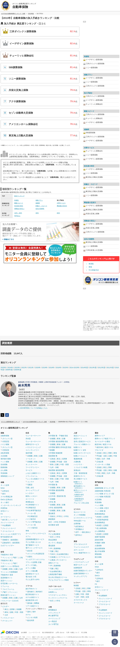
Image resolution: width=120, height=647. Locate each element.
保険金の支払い (19, 209)
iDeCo (97, 576)
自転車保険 (5, 453)
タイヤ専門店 (53, 624)
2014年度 (84, 367)
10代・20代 (18, 213)
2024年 (10, 367)
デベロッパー (7, 621)
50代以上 (17, 216)
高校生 (52, 516)
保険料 (38, 203)
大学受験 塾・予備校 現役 (58, 436)
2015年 (65, 367)
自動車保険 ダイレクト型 (104, 488)
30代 (37, 213)
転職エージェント (80, 456)
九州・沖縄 (54, 467)
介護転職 (77, 462)
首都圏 (4, 569)
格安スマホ (109, 447)
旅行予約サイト (31, 589)
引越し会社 (30, 488)
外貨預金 (4, 508)
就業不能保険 (100, 537)
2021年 (31, 367)
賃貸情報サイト (6, 578)
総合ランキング (19, 196)
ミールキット (31, 459)
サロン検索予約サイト (82, 553)
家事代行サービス (32, 444)
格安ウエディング (80, 565)
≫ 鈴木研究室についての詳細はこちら (33, 408)
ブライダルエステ (80, 544)
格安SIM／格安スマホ (103, 444)
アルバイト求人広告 (81, 503)
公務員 (52, 560)
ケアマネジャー (64, 557)
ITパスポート (62, 560)
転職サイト (78, 447)
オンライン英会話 (55, 543)
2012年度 (101, 367)
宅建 (51, 551)
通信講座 (51, 546)
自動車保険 (5, 436)
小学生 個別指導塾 (55, 508)
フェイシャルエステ (81, 547)
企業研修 (77, 524)
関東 (89, 588)
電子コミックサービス (34, 548)
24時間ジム (52, 592)
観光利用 (30, 620)
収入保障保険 (101, 528)
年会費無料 (6, 525)
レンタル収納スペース (35, 479)
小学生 (66, 516)
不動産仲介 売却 (7, 555)
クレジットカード (7, 522)
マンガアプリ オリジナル (35, 559)
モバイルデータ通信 (102, 441)
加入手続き (88, 93)
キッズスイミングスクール (57, 598)
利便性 (16, 200)
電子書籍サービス (32, 545)
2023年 (17, 367)
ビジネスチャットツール (83, 518)
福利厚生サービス (32, 574)
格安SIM (99, 447)
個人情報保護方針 (48, 632)
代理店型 (5, 441)
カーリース (30, 499)
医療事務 (57, 548)
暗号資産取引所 (6, 537)
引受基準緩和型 (102, 520)
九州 (21, 569)
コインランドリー (32, 450)
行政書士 (53, 557)
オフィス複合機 (31, 571)
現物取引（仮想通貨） (10, 540)
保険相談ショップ (7, 476)
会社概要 (24, 632)
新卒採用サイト (80, 487)
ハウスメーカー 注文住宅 (9, 601)
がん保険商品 (100, 531)
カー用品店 (52, 621)
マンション (6, 558)
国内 (29, 612)
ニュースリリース (34, 632)
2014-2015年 (74, 367)
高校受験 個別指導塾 (56, 470)
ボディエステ (79, 550)
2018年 (51, 367)
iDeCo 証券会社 (7, 499)
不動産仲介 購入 (7, 560)
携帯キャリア (100, 436)
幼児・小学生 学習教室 (57, 522)
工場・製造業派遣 (80, 473)
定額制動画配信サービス (35, 539)
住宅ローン (5, 511)
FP (51, 548)
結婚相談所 (78, 568)
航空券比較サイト (32, 594)
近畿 (16, 569)
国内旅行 (30, 592)
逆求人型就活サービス (82, 441)
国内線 (29, 603)
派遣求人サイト (80, 476)
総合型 (29, 551)
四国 (98, 459)
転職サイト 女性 (80, 450)
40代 (58, 213)
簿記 (57, 551)
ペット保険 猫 (100, 511)
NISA (3, 488)
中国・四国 (19, 612)
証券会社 (5, 491)
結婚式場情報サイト (81, 573)
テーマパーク (79, 603)
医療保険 (4, 467)
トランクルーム (31, 476)
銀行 (4, 494)
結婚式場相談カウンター (83, 571)
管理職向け (79, 529)
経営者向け (79, 526)
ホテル (28, 615)
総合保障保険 (100, 548)
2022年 (24, 367)
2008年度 (17, 370)
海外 (34, 612)
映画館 (76, 585)
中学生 (59, 516)
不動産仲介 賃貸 (7, 575)
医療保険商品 (100, 514)
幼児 (51, 537)
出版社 (29, 557)
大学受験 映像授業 (55, 453)
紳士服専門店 (53, 616)
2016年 (58, 367)
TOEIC (52, 554)
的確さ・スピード (41, 206)
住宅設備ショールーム (9, 583)
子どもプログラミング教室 (58, 580)
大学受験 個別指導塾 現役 (58, 441)
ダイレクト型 (7, 439)
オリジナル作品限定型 (35, 554)
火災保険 (4, 456)
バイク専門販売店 (34, 522)
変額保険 (98, 554)
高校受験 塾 (52, 456)
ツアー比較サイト (32, 606)
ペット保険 (5, 462)
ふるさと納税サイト (33, 473)
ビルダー (5, 606)
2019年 (44, 367)
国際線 (36, 603)
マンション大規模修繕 (9, 572)
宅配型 (29, 485)
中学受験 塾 (52, 485)
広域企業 (99, 462)
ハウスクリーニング (33, 447)
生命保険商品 (100, 522)
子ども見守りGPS (32, 580)
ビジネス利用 (32, 617)
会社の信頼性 (40, 209)
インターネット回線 (102, 464)
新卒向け (78, 535)
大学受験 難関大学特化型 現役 (59, 447)
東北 (6, 609)
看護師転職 (78, 459)
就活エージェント (80, 436)
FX (2, 514)
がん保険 (4, 470)
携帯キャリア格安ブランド (105, 439)
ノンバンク (13, 520)
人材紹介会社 (79, 495)
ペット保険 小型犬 (102, 508)
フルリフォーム (8, 589)
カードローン (6, 517)
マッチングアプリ (80, 576)
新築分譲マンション (8, 595)
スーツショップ (54, 618)
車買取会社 (30, 502)
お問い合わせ (60, 632)
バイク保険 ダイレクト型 (104, 494)
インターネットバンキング (11, 505)
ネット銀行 (5, 502)
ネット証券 (5, 485)
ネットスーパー (31, 464)
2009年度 (9, 370)
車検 (90, 267)
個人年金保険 (100, 551)
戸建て (15, 558)
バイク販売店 (31, 519)
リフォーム (5, 586)
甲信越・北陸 (62, 462)
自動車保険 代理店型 (103, 491)
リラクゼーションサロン (57, 595)
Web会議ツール (80, 521)
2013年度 (92, 367)
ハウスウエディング (81, 562)
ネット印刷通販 (80, 515)
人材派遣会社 (79, 499)
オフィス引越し (31, 565)
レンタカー (30, 493)
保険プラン (39, 200)
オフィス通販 (31, 568)
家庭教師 (51, 519)
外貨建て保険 (100, 543)
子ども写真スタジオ (33, 542)
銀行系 (4, 520)
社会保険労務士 (63, 554)
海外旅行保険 (6, 459)
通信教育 (51, 513)
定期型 (105, 517)
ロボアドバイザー (7, 546)
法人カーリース (80, 512)
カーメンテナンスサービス (36, 533)
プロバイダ (99, 450)
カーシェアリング (32, 490)
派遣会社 (77, 470)
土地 (21, 558)
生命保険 (4, 464)
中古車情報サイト (32, 505)
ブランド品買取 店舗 (33, 562)
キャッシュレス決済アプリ (11, 534)
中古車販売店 (94, 270)
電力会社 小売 (31, 577)
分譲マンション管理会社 (10, 566)
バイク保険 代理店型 (103, 497)
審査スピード (18, 203)
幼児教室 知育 (53, 525)
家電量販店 (52, 610)
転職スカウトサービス (82, 453)
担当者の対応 (18, 206)
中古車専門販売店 (34, 510)
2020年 (37, 367)
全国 (87, 597)
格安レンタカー (31, 496)
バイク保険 (5, 444)
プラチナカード (105, 604)
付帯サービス (61, 203)
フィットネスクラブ (56, 589)
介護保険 (98, 546)
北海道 (52, 459)
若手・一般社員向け (83, 532)
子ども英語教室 (54, 534)
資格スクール (53, 563)
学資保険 (4, 473)
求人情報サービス (80, 479)
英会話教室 (52, 540)
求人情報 (84, 632)
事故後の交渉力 (62, 206)
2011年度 (110, 367)
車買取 (91, 264)
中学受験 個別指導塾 (56, 490)
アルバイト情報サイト (82, 444)
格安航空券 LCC (32, 600)
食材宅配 (29, 453)
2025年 (3, 367)
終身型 (99, 517)
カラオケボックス (80, 600)
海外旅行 (39, 592)
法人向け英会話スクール (57, 577)
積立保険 (98, 557)
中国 (115, 456)
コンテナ (30, 482)
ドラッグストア (54, 613)
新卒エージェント (80, 491)
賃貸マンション (6, 581)
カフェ (28, 536)
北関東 (12, 609)
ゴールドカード (8, 531)
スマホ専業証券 (6, 497)
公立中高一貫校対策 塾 (57, 496)
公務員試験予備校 (55, 574)
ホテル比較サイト (32, 597)
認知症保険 (99, 540)
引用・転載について (72, 632)
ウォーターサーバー (33, 436)
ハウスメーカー (8, 618)
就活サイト (78, 439)
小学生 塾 (52, 502)
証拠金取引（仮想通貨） (11, 543)
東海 (10, 569)
